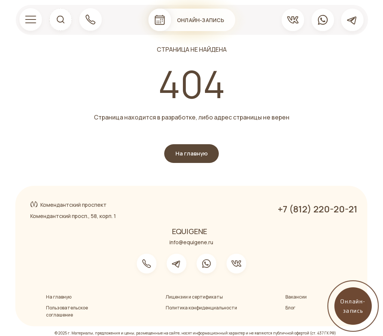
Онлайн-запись (200, 20)
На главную (58, 297)
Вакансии (296, 297)
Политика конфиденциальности (201, 308)
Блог (290, 308)
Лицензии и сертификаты (194, 297)
